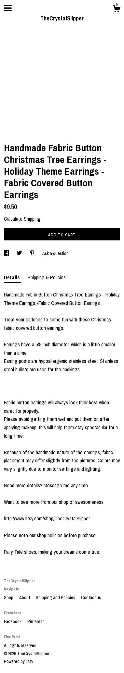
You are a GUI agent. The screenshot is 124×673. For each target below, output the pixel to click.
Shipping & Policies (47, 277)
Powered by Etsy (18, 661)
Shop (9, 597)
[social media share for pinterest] (33, 253)
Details (12, 277)
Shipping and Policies (56, 597)
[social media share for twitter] (20, 253)
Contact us (91, 597)
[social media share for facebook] (7, 253)
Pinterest (35, 621)
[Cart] (116, 10)
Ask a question (55, 253)
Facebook (13, 621)
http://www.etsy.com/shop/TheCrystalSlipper (47, 518)
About (25, 597)
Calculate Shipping (22, 218)
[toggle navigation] (8, 8)
